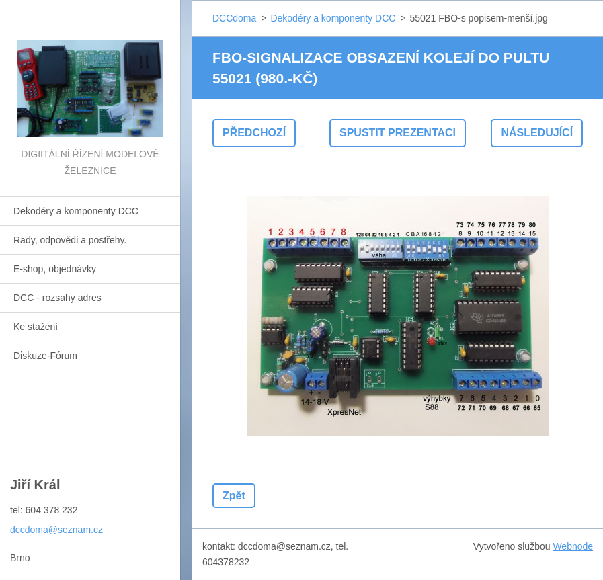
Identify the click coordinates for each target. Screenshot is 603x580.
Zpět (234, 495)
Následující (537, 132)
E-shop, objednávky (54, 268)
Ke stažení (35, 326)
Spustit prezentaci (397, 132)
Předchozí (254, 132)
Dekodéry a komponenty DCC (75, 211)
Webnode (573, 546)
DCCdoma (234, 18)
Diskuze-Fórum (45, 355)
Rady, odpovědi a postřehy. (69, 240)
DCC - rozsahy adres (57, 297)
